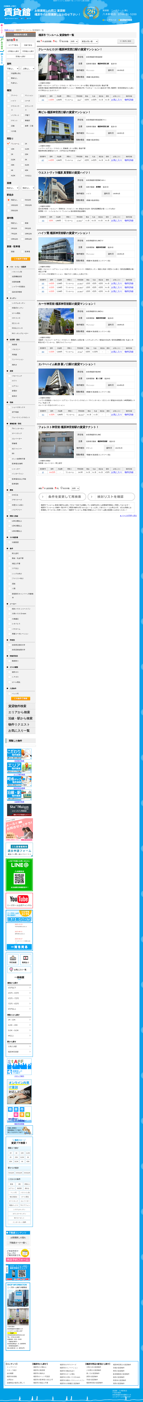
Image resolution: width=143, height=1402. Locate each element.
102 (43, 100)
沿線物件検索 (19, 801)
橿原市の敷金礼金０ (67, 1371)
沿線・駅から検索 (20, 718)
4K (22, 1161)
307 (43, 291)
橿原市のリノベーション (69, 1368)
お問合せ (10, 1380)
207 (43, 161)
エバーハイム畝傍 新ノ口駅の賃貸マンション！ (67, 369)
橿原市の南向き (39, 1373)
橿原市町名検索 (19, 787)
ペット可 (14, 1192)
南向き (27, 1188)
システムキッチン (19, 1209)
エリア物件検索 (19, 773)
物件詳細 (129, 100)
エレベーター (25, 1201)
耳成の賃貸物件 (92, 1380)
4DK (28, 1161)
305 (43, 296)
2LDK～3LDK (13, 1030)
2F (43, 480)
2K (10, 1157)
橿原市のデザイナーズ (68, 1365)
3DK (10, 1161)
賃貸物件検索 (126, 20)
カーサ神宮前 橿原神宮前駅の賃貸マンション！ (67, 308)
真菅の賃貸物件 (92, 1376)
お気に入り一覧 (19, 730)
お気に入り (116, 100)
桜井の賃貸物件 (119, 1377)
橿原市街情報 (19, 1123)
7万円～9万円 (13, 1004)
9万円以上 (12, 1009)
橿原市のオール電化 (67, 1374)
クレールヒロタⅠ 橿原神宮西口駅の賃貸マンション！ (70, 49)
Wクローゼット (19, 1218)
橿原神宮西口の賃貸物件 (122, 1365)
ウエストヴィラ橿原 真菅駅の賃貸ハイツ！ (64, 174)
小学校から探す (13, 51)
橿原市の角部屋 (39, 1370)
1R (11, 1153)
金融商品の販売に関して (16, 1383)
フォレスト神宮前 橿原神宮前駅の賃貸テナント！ (68, 433)
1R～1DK (11, 1020)
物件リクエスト (19, 724)
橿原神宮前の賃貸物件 (94, 1383)
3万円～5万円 (13, 993)
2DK (16, 1157)
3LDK (16, 1161)
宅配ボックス (13, 1205)
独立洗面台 (13, 1197)
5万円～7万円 (13, 998)
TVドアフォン (25, 1205)
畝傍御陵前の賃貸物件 (121, 1374)
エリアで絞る (13, 45)
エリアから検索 (19, 712)
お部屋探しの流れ (18, 1237)
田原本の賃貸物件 (119, 1380)
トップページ (110, 20)
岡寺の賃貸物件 (119, 1371)
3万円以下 (12, 988)
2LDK (22, 1157)
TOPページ (9, 30)
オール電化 (25, 1197)
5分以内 (11, 1173)
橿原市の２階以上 (39, 1367)
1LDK (28, 1153)
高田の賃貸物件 (119, 1383)
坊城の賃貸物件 (119, 1368)
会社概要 (10, 1373)
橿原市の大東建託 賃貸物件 (70, 1383)
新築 (11, 1184)
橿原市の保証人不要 (40, 1383)
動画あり (25, 962)
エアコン (12, 1188)
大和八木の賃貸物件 (93, 1367)
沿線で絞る (28, 45)
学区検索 (12, 962)
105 (43, 286)
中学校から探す (28, 51)
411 (43, 421)
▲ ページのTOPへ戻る (128, 523)
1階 (19, 1184)
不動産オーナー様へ (18, 1243)
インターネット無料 (20, 1222)
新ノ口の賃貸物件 (93, 1373)
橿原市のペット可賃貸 (41, 1376)
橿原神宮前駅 (13, 1052)
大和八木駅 (12, 1046)
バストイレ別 (25, 1192)
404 (43, 357)
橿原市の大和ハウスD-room (70, 1377)
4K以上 (11, 1036)
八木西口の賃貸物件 (93, 1370)
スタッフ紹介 (19, 1075)
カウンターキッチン (19, 1214)
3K (28, 1157)
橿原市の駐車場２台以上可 (43, 1380)
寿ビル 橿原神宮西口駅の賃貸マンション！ (64, 113)
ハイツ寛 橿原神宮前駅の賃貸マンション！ (64, 235)
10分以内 (19, 1173)
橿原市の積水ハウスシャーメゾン (72, 1380)
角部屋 (19, 1188)
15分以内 (27, 1173)
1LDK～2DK (13, 1025)
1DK (22, 1153)
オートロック (13, 1201)
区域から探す (21, 56)
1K (16, 1153)
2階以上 (27, 1184)
